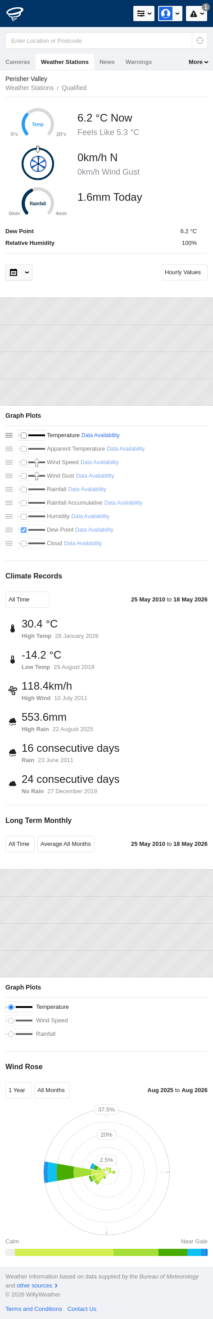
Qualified (74, 87)
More (196, 62)
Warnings (139, 62)
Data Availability (101, 435)
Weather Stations (65, 62)
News (107, 62)
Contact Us (82, 1308)
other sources (34, 1285)
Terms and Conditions (33, 1308)
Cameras (17, 62)
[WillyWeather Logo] (20, 13)
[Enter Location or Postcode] (106, 40)
